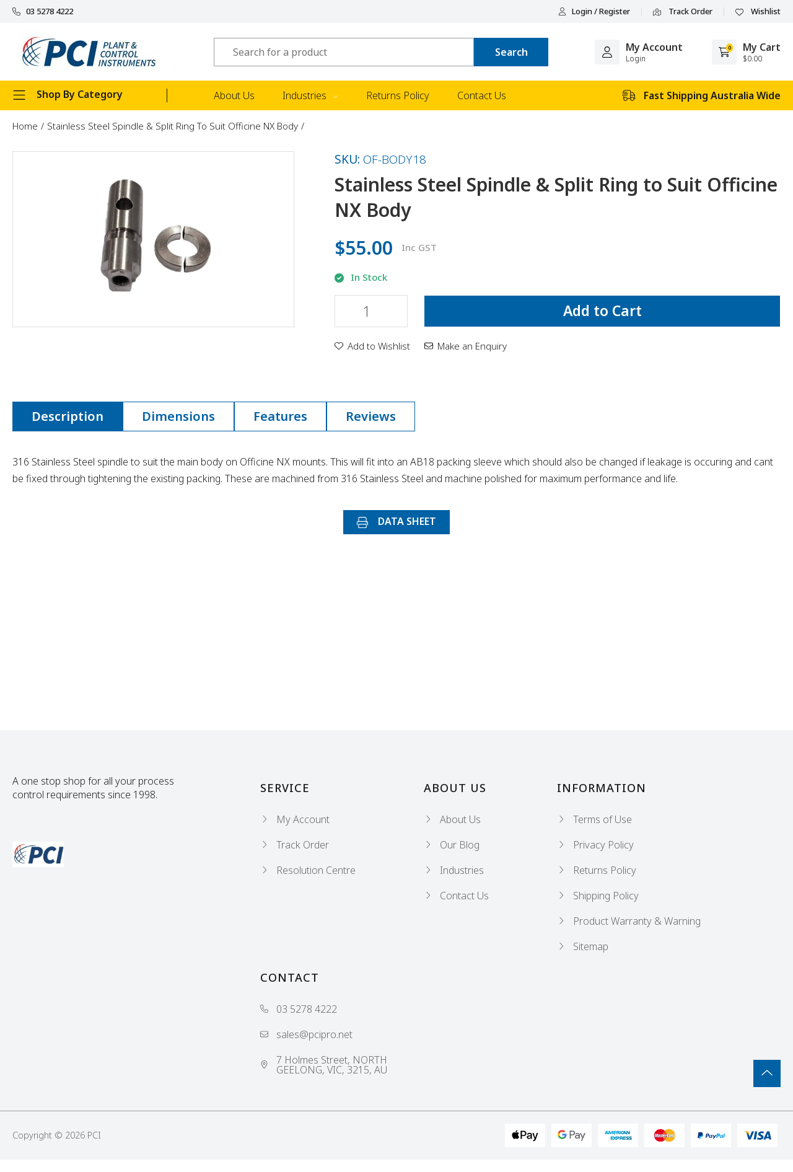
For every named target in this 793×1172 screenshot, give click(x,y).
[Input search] (344, 52)
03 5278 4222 (42, 11)
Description (67, 416)
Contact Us (481, 95)
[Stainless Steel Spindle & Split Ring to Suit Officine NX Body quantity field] (371, 311)
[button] (372, 346)
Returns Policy (397, 95)
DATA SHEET (396, 521)
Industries (310, 95)
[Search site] (511, 52)
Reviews (371, 416)
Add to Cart (602, 310)
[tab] (67, 416)
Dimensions (178, 416)
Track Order (682, 11)
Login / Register (594, 11)
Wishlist (758, 11)
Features (280, 416)
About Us (234, 95)
